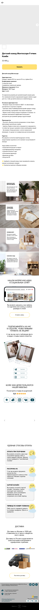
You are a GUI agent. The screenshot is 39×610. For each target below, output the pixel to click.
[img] (32, 601)
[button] (19, 315)
